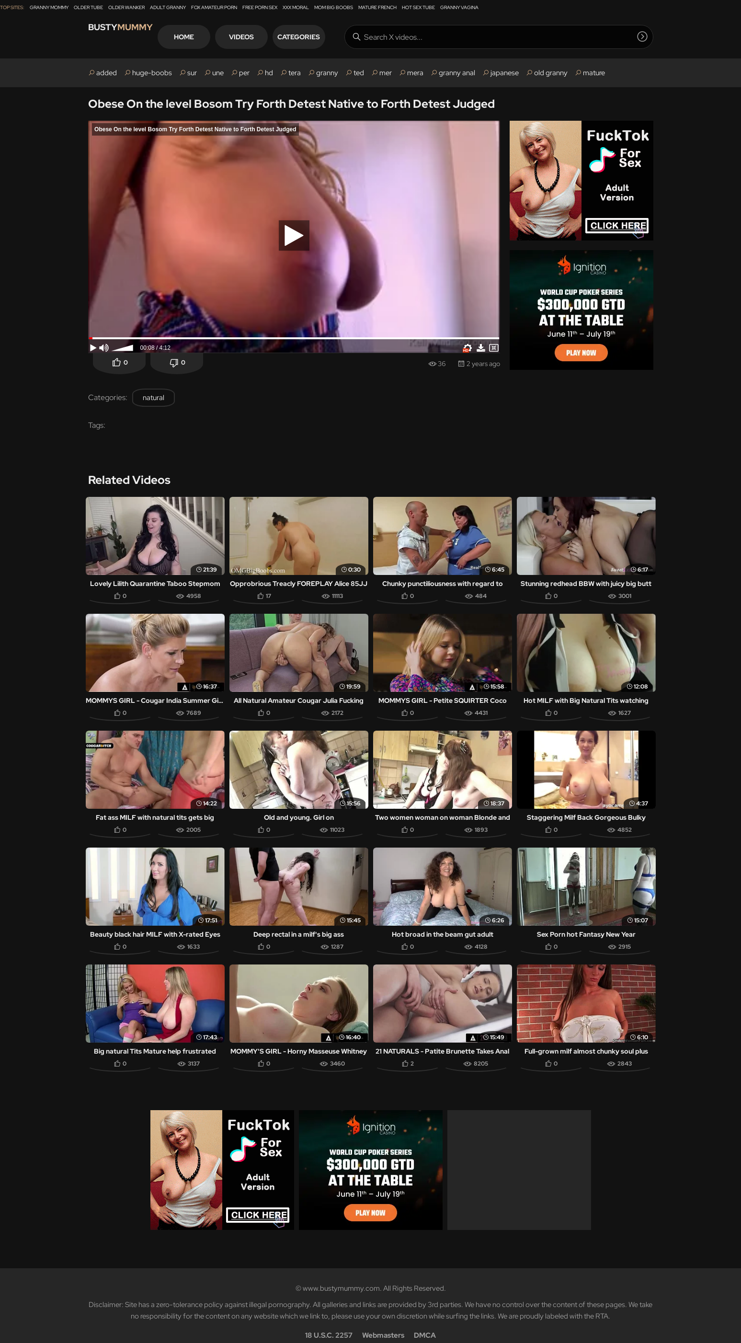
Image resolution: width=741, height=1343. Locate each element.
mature (594, 73)
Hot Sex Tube (418, 7)
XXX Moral (296, 7)
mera (415, 73)
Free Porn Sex (259, 7)
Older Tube (88, 7)
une (218, 73)
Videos (276, 37)
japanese (504, 73)
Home (219, 37)
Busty (131, 36)
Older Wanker (126, 7)
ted (358, 73)
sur (192, 73)
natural (153, 397)
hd (269, 73)
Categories (334, 37)
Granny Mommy (49, 7)
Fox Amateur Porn (214, 7)
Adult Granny (168, 7)
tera (294, 73)
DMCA (425, 1322)
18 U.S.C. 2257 (329, 1322)
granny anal (457, 73)
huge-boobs (152, 73)
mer (385, 73)
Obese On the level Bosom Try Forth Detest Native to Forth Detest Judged (291, 103)
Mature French (377, 7)
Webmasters (383, 1322)
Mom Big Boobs (333, 7)
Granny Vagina (459, 7)
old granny (551, 73)
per (244, 73)
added (106, 73)
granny (327, 73)
